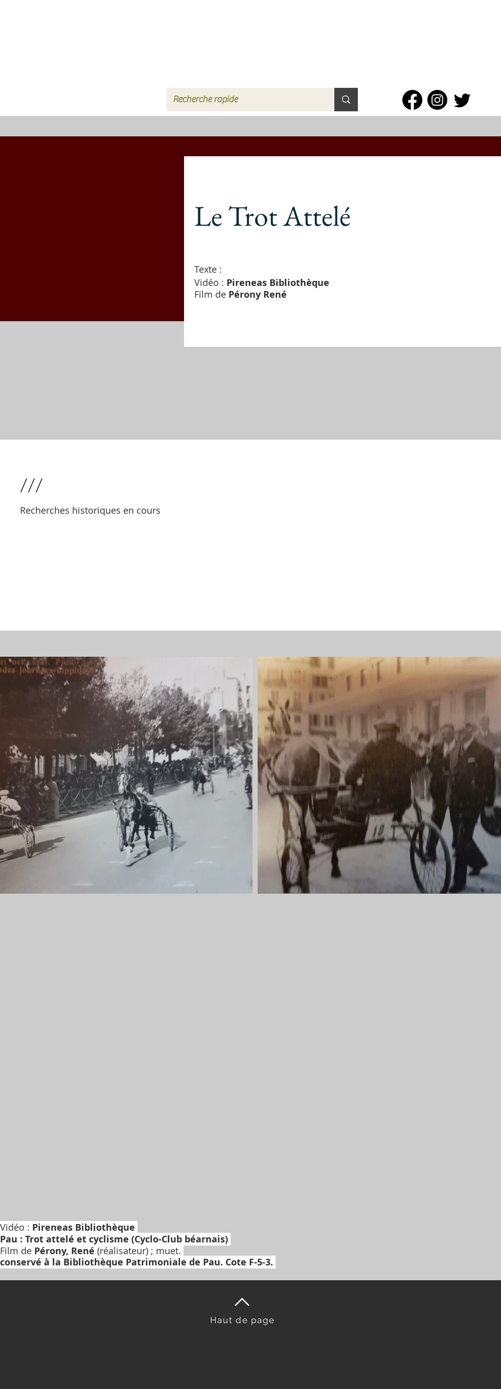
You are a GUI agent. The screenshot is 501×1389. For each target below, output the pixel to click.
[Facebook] (412, 100)
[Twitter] (462, 100)
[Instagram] (437, 100)
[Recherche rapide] (243, 99)
